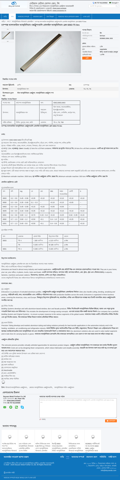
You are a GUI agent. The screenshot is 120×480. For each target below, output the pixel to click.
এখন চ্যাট (86, 17)
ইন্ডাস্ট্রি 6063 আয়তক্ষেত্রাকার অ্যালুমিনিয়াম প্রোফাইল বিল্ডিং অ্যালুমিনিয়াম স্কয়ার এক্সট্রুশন (59, 448)
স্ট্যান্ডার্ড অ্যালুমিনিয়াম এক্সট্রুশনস (16, 387)
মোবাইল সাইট (9, 473)
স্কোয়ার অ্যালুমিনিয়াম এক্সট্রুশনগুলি (40, 387)
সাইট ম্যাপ (112, 457)
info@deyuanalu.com (108, 470)
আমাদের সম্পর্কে (23, 17)
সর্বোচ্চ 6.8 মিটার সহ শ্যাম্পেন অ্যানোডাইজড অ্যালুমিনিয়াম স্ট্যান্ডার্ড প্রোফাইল (9, 448)
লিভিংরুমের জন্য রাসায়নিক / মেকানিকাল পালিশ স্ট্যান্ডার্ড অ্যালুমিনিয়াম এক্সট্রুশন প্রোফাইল (76, 448)
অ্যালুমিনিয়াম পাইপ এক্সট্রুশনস (64, 387)
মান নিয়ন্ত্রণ (50, 17)
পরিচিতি (102, 457)
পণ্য (12, 17)
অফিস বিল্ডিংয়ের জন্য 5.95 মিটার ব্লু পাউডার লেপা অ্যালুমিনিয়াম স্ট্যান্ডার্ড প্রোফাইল (42, 447)
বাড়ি (5, 17)
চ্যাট (87, 58)
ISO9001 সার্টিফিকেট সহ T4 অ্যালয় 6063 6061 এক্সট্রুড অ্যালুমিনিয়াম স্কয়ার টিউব (92, 448)
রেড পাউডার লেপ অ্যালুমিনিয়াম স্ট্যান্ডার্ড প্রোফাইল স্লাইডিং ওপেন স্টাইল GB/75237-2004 (26, 448)
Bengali (114, 3)
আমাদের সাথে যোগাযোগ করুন (68, 17)
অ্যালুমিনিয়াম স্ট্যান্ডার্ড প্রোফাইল (22, 21)
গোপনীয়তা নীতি (9, 463)
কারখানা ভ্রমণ (37, 17)
